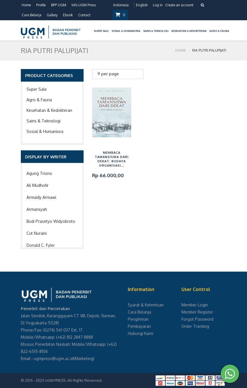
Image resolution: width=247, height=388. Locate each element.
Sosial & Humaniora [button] (126, 31)
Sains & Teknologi (43, 120)
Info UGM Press (84, 5)
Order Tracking (195, 326)
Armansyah (37, 209)
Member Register (197, 312)
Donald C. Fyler (41, 245)
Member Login (194, 304)
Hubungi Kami (140, 333)
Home (26, 5)
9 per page (108, 73)
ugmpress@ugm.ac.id (54, 358)
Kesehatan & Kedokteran (49, 110)
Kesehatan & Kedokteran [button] (188, 31)
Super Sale (37, 89)
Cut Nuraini (37, 233)
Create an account (179, 5)
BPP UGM (58, 5)
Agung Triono (39, 173)
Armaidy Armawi (41, 197)
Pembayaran (139, 326)
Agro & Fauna (39, 99)
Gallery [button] (52, 15)
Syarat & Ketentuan (146, 304)
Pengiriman (138, 319)
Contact (84, 15)
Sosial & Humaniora (45, 131)
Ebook (68, 15)
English (141, 5)
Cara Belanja (31, 15)
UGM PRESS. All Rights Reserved (73, 380)
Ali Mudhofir (37, 185)
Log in (158, 5)
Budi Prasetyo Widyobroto (51, 221)
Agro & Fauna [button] (219, 31)
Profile (41, 5)
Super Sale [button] (101, 31)
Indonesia (121, 5)
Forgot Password (197, 319)
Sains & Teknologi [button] (156, 31)
